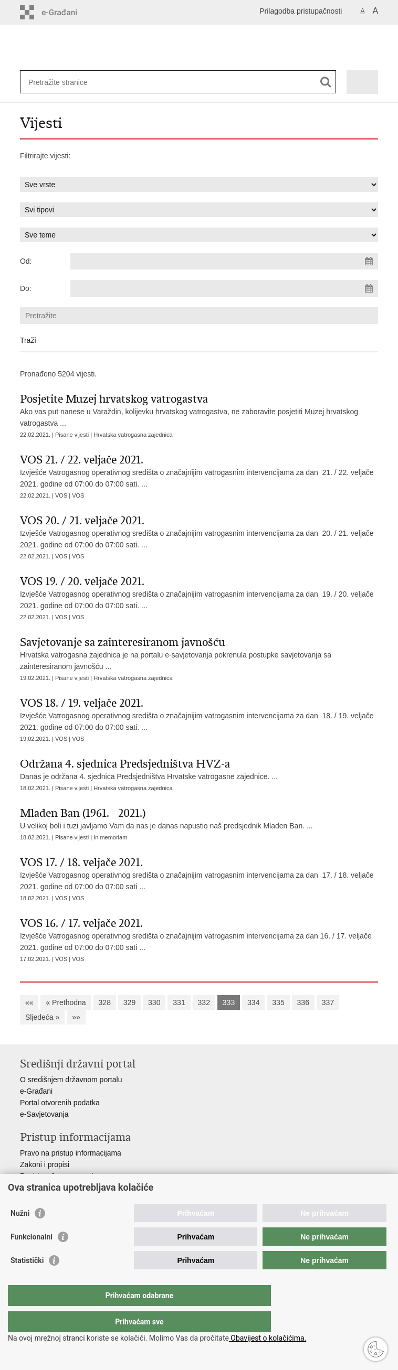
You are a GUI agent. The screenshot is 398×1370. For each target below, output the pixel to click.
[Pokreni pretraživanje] (325, 82)
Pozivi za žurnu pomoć (57, 1176)
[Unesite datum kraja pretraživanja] (224, 288)
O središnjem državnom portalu (71, 1079)
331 (179, 1002)
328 (105, 1002)
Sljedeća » (42, 1017)
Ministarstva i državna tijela (64, 1187)
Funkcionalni (32, 1258)
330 (154, 1002)
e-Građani (36, 1091)
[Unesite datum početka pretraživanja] (224, 261)
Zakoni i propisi (44, 1164)
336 (303, 1002)
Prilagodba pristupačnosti (300, 11)
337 (328, 1002)
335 (278, 1002)
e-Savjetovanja (44, 1114)
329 (129, 1002)
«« (29, 1002)
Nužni (20, 1234)
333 (229, 1002)
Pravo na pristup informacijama (70, 1153)
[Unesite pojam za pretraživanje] (66, 82)
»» (76, 1017)
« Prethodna (66, 1002)
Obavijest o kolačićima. (267, 1338)
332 (204, 1002)
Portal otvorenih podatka (60, 1102)
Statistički (27, 1281)
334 (253, 1002)
